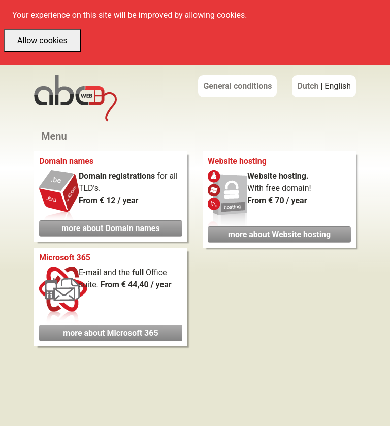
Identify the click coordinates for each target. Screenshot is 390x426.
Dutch (307, 86)
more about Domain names (110, 228)
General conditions (237, 86)
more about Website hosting (279, 234)
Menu (54, 136)
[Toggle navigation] (67, 136)
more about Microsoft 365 (110, 333)
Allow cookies (42, 40)
